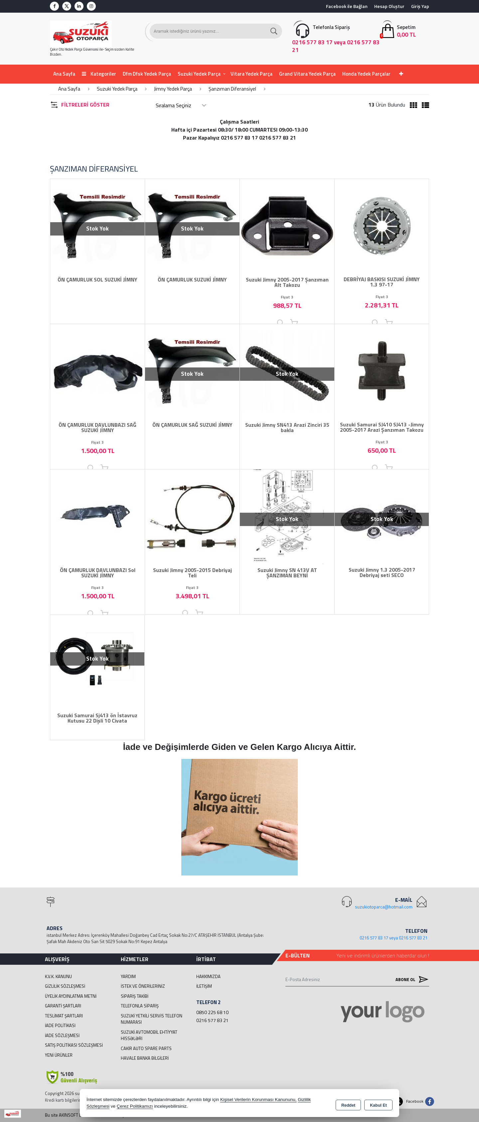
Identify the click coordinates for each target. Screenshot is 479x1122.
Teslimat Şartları (64, 1015)
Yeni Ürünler (59, 1055)
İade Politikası (60, 1025)
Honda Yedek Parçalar (366, 74)
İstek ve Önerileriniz (143, 986)
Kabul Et (378, 1104)
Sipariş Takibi (134, 996)
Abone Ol (410, 979)
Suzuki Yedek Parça (199, 74)
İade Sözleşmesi (62, 1035)
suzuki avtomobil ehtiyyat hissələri (149, 1035)
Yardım (128, 976)
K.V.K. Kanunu (58, 976)
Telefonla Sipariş (140, 1005)
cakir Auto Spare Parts (146, 1048)
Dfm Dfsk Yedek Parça (147, 74)
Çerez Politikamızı (135, 1106)
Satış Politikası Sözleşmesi (74, 1045)
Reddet (348, 1104)
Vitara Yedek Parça (251, 74)
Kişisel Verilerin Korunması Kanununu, (258, 1100)
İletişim (204, 986)
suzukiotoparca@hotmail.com (383, 906)
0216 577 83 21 (212, 1020)
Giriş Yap (420, 6)
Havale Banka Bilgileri (145, 1058)
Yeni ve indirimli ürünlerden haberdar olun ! (382, 955)
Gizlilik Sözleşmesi (65, 986)
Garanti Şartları (63, 1005)
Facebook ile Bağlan (347, 6)
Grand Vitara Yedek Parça (307, 74)
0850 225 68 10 (212, 1012)
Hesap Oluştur (389, 6)
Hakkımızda (208, 976)
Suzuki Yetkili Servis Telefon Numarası (151, 1019)
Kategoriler (99, 74)
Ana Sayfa (64, 74)
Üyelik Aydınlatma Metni (70, 996)
